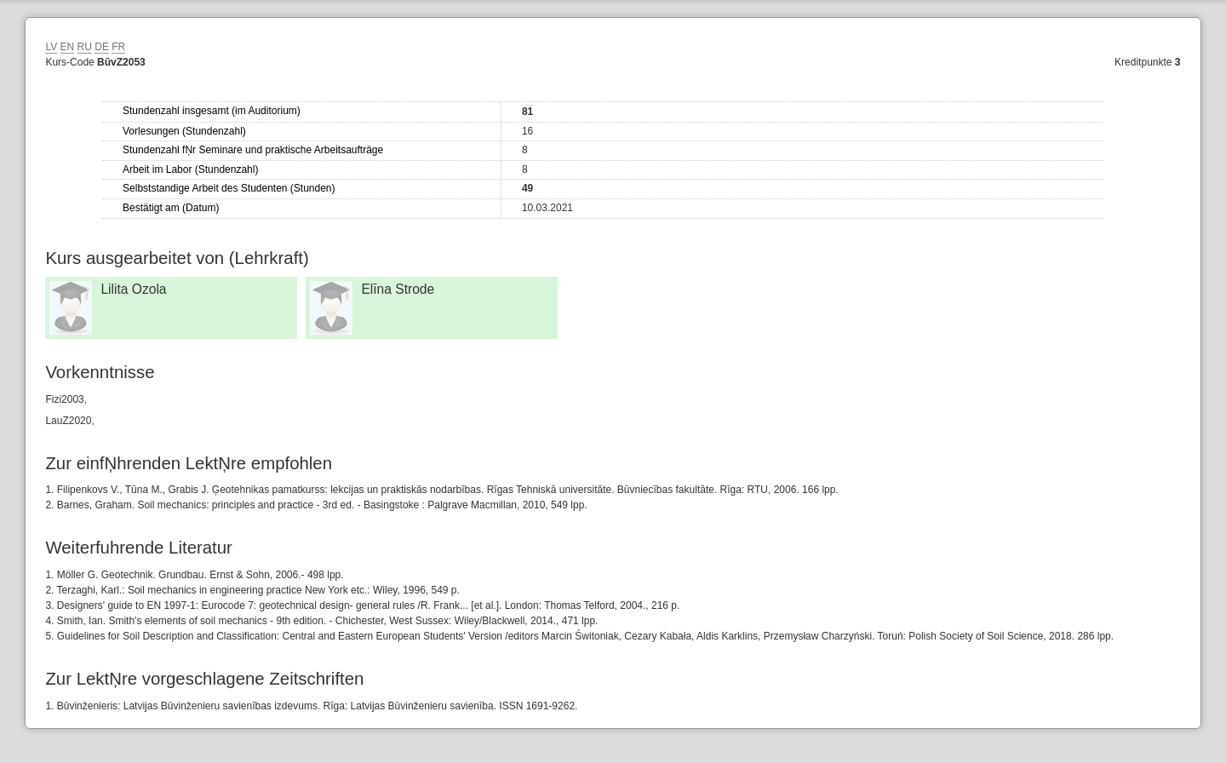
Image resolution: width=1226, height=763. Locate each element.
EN (67, 47)
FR (118, 47)
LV (51, 47)
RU (84, 47)
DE (102, 47)
